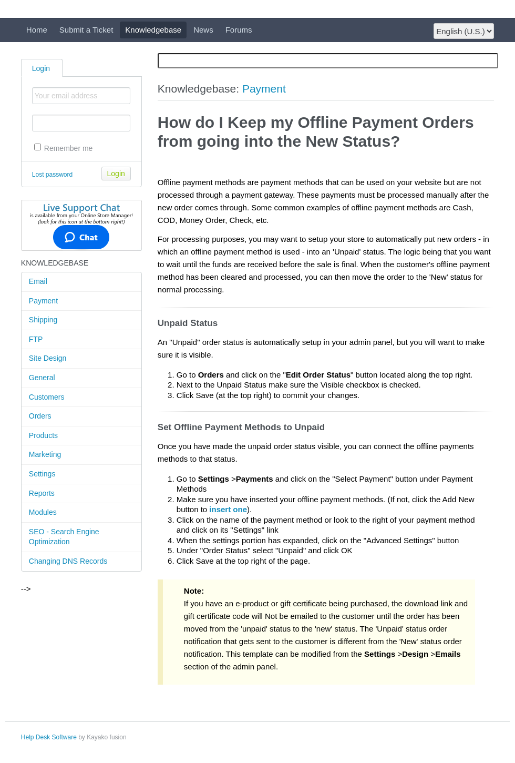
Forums (238, 29)
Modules (43, 512)
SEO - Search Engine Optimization (64, 536)
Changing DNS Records (68, 561)
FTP (36, 339)
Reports (42, 493)
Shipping (43, 320)
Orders (40, 416)
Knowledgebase (153, 29)
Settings (42, 474)
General (42, 377)
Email (38, 281)
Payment (43, 301)
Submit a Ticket (86, 29)
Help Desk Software (49, 737)
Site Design (48, 358)
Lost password (52, 174)
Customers (47, 397)
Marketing (45, 454)
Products (43, 435)
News (203, 29)
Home (36, 29)
